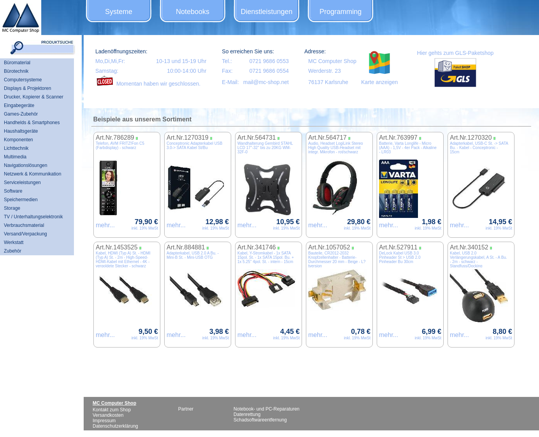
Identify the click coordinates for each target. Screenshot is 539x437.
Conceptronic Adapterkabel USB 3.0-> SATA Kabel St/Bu (194, 145)
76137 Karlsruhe (328, 82)
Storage (12, 208)
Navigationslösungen (25, 165)
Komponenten (18, 139)
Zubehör (12, 251)
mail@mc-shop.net (266, 82)
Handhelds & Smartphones (32, 122)
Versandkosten (108, 415)
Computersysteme (23, 79)
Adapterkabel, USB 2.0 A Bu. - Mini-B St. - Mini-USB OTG (193, 255)
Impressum (104, 420)
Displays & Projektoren (27, 88)
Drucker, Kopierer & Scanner (33, 97)
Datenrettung (247, 414)
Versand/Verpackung (25, 234)
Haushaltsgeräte (21, 131)
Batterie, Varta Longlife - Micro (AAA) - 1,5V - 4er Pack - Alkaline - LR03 (408, 147)
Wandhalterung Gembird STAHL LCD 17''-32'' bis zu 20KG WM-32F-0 (265, 147)
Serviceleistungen (22, 182)
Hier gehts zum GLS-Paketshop (455, 53)
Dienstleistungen (266, 12)
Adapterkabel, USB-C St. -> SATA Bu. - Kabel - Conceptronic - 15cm (479, 147)
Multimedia (15, 157)
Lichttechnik (16, 148)
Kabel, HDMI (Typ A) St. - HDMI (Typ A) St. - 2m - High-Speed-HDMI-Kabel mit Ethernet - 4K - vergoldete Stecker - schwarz (123, 259)
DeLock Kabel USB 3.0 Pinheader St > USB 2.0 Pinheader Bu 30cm (399, 257)
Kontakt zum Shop (112, 409)
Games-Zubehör (21, 114)
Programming (341, 12)
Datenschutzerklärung (115, 426)
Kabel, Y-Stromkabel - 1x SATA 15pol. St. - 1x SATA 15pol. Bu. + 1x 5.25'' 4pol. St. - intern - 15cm (265, 257)
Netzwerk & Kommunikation (32, 174)
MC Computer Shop (332, 61)
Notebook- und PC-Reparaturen (266, 409)
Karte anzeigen (379, 82)
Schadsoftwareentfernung (260, 420)
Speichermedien (21, 199)
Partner (185, 409)
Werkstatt (13, 242)
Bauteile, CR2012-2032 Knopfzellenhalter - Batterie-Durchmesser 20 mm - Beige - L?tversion (336, 259)
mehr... (105, 225)
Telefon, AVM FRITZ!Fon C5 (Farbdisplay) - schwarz (120, 145)
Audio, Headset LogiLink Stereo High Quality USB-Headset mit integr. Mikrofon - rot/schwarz (335, 147)
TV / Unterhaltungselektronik (33, 216)
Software (13, 191)
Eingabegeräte (19, 105)
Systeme (118, 12)
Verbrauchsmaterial (24, 225)
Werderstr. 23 (324, 71)
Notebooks (192, 12)
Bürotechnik (16, 71)
